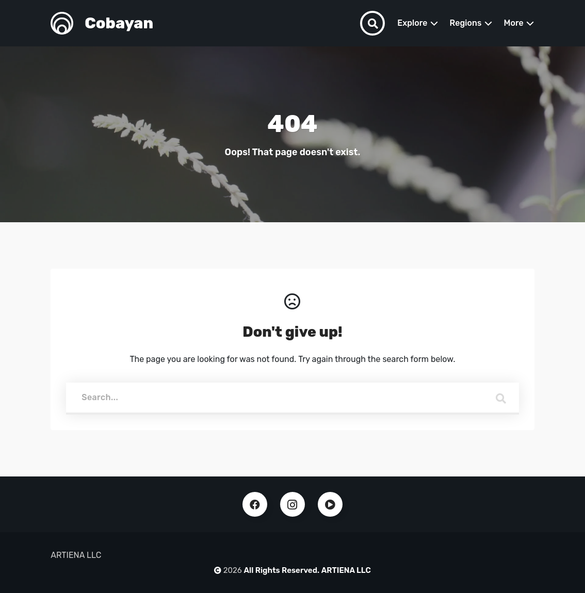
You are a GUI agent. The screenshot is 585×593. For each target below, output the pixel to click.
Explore (412, 23)
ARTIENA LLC (346, 570)
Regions (466, 23)
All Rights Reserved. (282, 570)
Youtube (330, 504)
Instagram (292, 504)
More (514, 23)
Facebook (254, 504)
